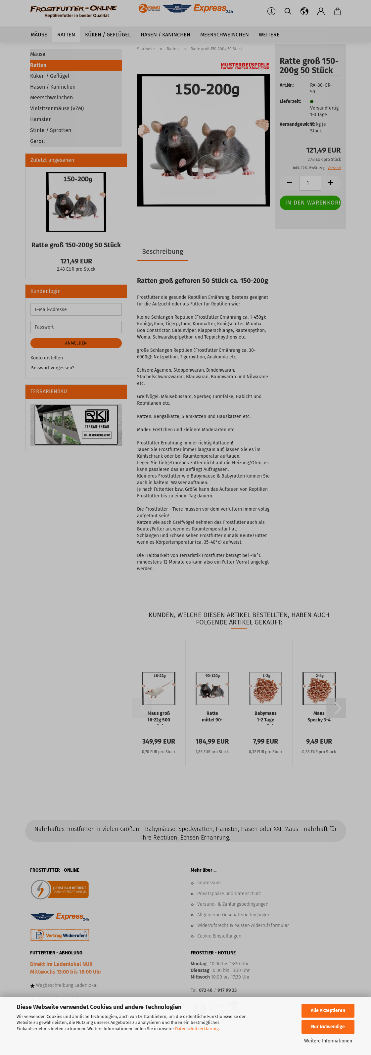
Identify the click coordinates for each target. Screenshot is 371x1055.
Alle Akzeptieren (328, 1010)
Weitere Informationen (328, 1041)
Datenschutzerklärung (197, 1028)
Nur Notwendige (328, 1027)
